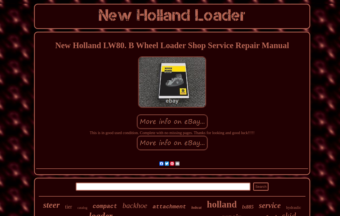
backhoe (134, 205)
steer (51, 205)
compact (105, 206)
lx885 (248, 207)
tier (68, 207)
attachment (169, 207)
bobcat (197, 208)
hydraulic (293, 207)
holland (222, 204)
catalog (82, 208)
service (270, 205)
